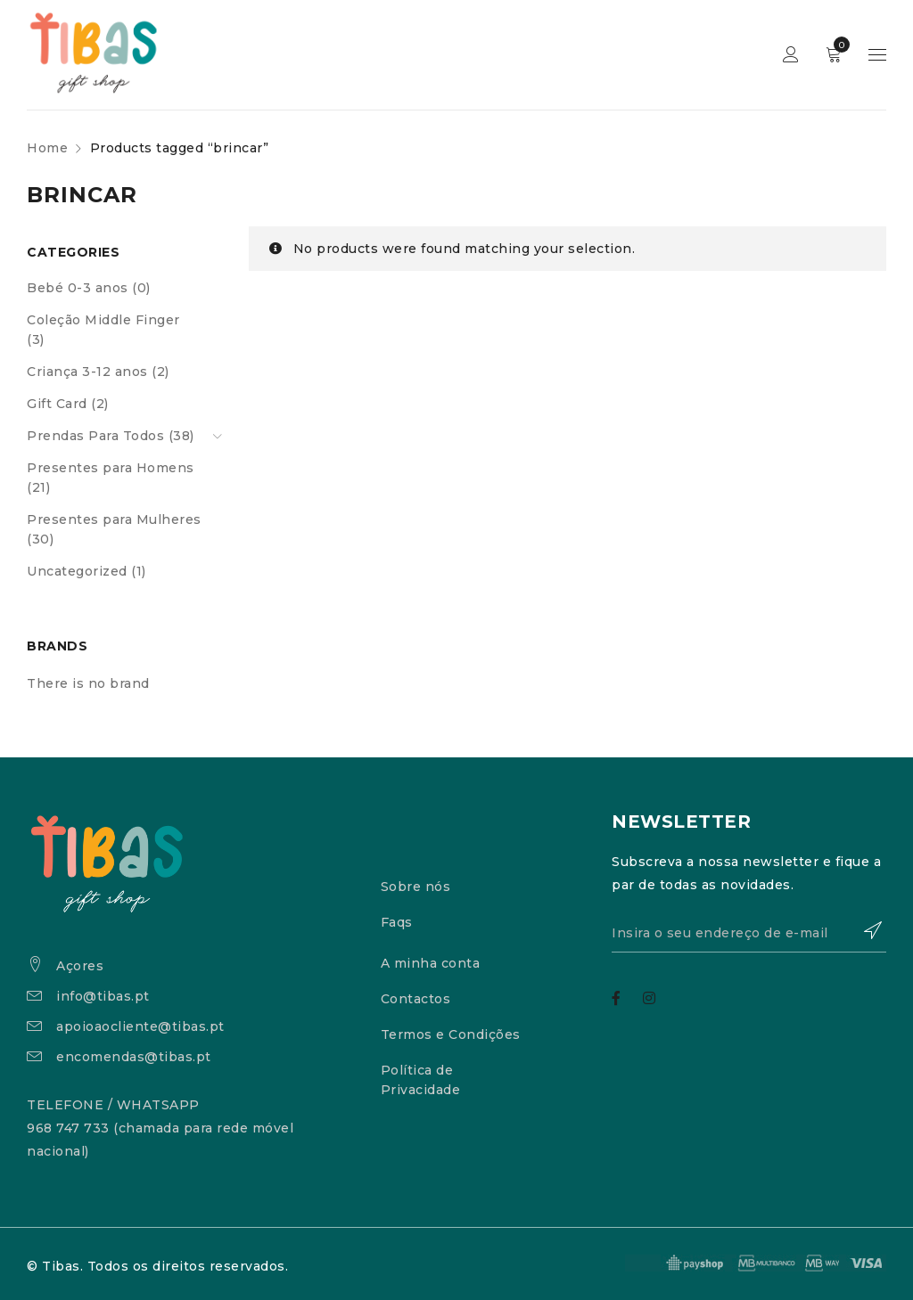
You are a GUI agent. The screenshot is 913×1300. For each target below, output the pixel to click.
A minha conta (431, 963)
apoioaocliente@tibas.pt (140, 1026)
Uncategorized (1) (86, 571)
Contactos (416, 999)
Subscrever (864, 930)
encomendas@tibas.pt (133, 1057)
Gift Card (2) (68, 404)
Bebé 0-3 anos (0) (89, 288)
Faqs (397, 922)
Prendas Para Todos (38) (110, 436)
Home (47, 148)
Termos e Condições (451, 1034)
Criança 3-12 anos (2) (98, 372)
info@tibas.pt (103, 996)
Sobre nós (416, 887)
